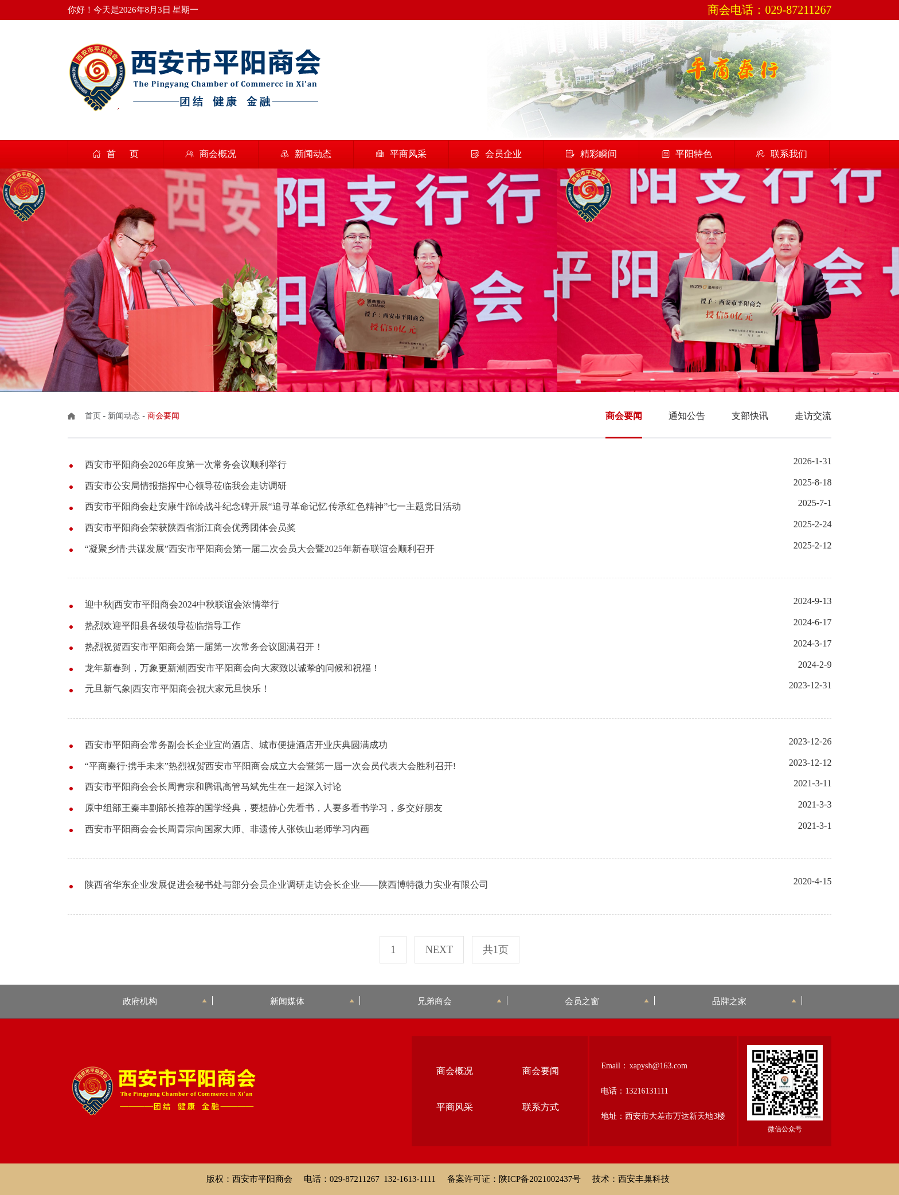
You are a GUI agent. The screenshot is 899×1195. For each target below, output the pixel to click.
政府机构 (165, 1001)
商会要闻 (540, 1071)
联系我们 (789, 154)
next (439, 949)
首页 (93, 416)
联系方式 (540, 1107)
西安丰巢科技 (644, 1179)
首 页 (123, 154)
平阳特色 (693, 154)
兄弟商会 (459, 1001)
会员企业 (503, 154)
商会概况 (218, 154)
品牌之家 (754, 1001)
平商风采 (408, 154)
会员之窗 (607, 1001)
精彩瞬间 (598, 154)
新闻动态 (313, 154)
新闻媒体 (312, 1001)
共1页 (496, 949)
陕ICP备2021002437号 (540, 1179)
